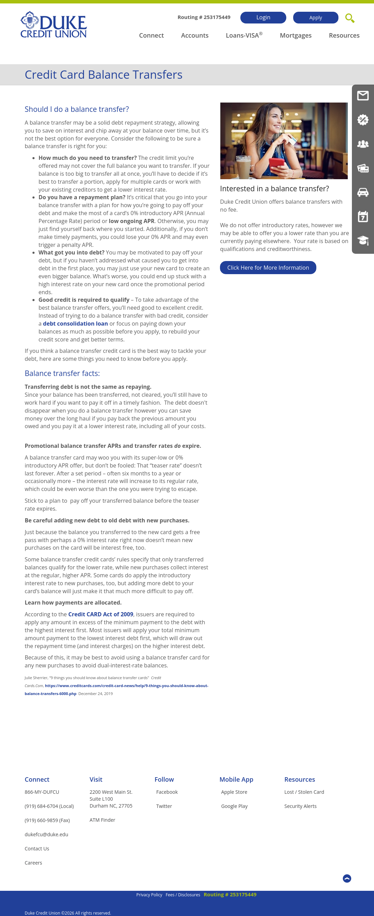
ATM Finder (102, 820)
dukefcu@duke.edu (46, 834)
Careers (33, 862)
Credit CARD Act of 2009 (100, 614)
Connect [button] (151, 35)
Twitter (164, 806)
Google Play (234, 806)
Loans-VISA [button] (242, 35)
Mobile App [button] (236, 779)
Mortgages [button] (296, 35)
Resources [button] (344, 35)
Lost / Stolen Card (304, 792)
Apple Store (234, 792)
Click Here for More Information (268, 267)
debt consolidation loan (75, 323)
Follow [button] (164, 779)
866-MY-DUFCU (42, 792)
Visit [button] (96, 779)
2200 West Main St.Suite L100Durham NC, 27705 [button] (111, 799)
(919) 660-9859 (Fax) (47, 820)
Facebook (167, 792)
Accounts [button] (195, 35)
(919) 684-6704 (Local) (49, 806)
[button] (350, 17)
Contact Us (37, 848)
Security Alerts (301, 806)
